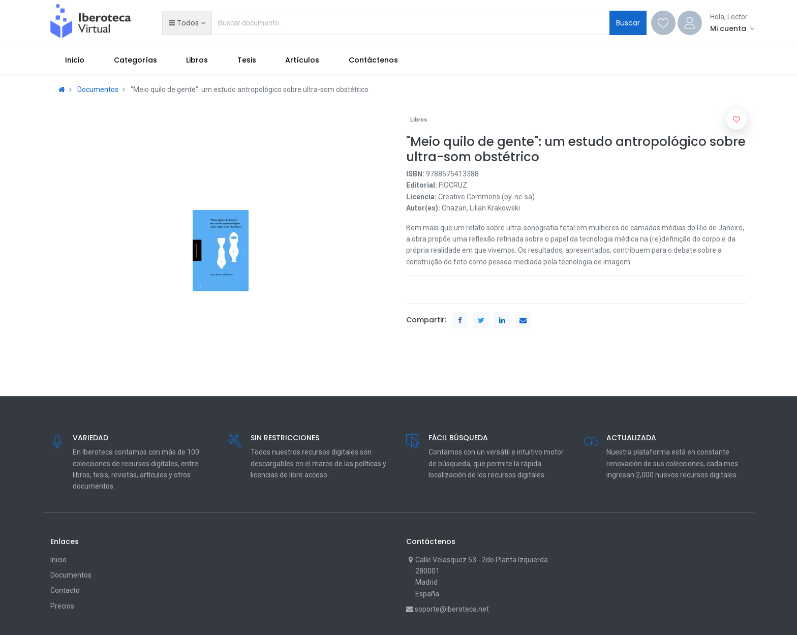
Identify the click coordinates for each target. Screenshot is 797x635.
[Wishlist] (663, 23)
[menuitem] (74, 60)
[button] (186, 23)
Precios (62, 606)
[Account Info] (732, 28)
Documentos (97, 89)
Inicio (58, 560)
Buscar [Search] (628, 23)
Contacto (65, 590)
